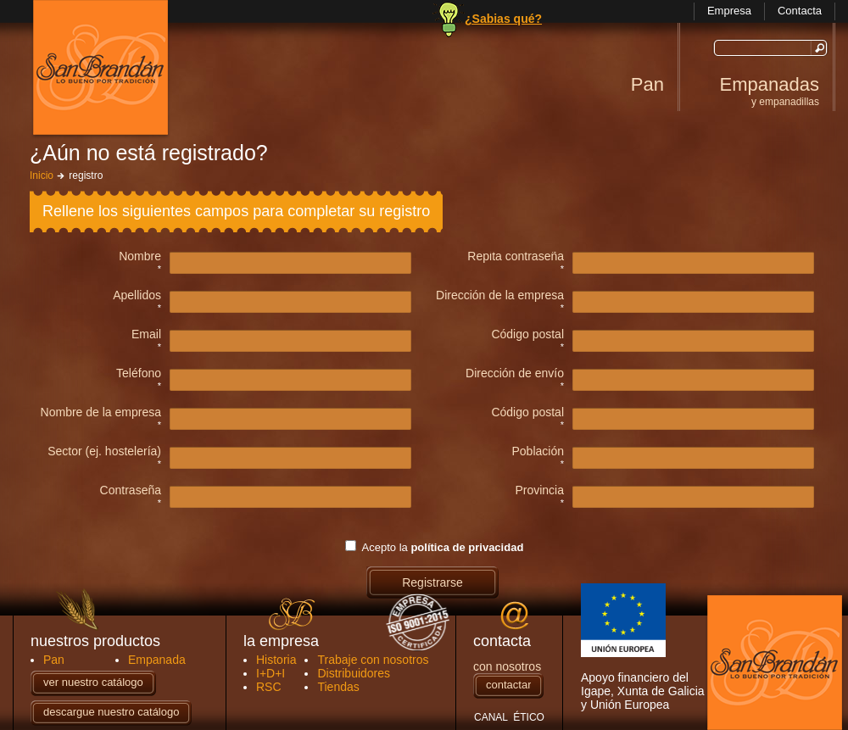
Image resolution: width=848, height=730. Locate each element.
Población (538, 451)
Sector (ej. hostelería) (104, 451)
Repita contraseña (515, 256)
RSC (269, 687)
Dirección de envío (515, 373)
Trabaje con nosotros (372, 659)
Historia (276, 659)
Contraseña (130, 490)
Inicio (41, 175)
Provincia (539, 490)
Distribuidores (353, 673)
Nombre (140, 256)
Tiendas (338, 687)
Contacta (800, 10)
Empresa (729, 10)
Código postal (527, 334)
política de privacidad (466, 547)
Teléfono (138, 373)
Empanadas (769, 91)
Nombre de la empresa (101, 412)
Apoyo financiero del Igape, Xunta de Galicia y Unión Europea (643, 647)
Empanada (157, 659)
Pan (647, 84)
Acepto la (443, 547)
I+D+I (270, 673)
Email (146, 334)
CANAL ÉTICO (509, 717)
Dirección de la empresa (500, 295)
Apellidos (137, 295)
